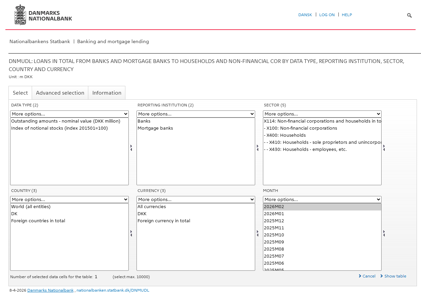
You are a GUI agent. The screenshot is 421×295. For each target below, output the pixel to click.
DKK (196, 214)
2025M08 (322, 249)
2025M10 (322, 235)
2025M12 (322, 221)
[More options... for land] (69, 199)
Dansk (305, 15)
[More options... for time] (322, 199)
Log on (327, 15)
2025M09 (322, 242)
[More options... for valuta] (196, 199)
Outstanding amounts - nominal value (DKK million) (69, 121)
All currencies (196, 206)
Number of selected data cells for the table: (52, 277)
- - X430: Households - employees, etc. (322, 149)
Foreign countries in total (69, 221)
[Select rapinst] (196, 151)
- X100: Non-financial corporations (322, 128)
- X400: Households (322, 135)
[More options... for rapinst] (196, 114)
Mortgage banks (196, 128)
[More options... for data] (69, 114)
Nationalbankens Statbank (39, 41)
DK (69, 214)
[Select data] (69, 151)
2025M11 (322, 228)
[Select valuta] (196, 237)
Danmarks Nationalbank (50, 290)
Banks (196, 121)
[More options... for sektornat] (322, 114)
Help (347, 15)
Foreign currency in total (196, 221)
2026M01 (322, 214)
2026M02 (322, 206)
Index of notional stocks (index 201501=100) (69, 128)
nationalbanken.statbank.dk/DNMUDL (113, 290)
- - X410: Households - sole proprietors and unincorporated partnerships (322, 142)
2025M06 (322, 263)
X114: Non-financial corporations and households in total (322, 121)
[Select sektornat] (322, 151)
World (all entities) (69, 206)
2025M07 (322, 256)
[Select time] (322, 237)
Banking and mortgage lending (113, 41)
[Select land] (69, 237)
